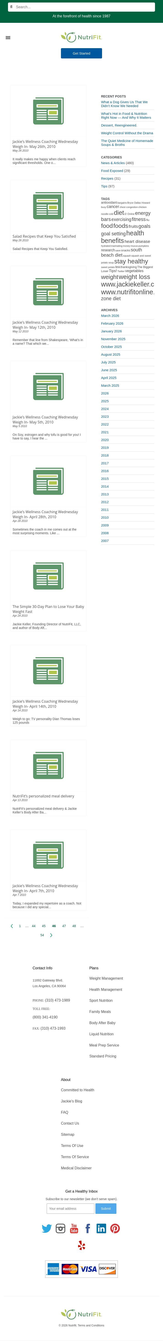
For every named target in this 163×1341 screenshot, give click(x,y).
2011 (105, 510)
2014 (105, 486)
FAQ (64, 1112)
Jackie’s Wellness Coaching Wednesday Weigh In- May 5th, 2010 (45, 420)
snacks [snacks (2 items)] (125, 250)
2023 (105, 416)
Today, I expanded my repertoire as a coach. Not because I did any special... (47, 905)
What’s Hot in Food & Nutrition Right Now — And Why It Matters (126, 115)
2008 (105, 533)
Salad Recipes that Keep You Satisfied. (40, 249)
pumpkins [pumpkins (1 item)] (143, 246)
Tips (104, 186)
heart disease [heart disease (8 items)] (137, 241)
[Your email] (71, 1208)
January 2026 (111, 331)
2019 (105, 448)
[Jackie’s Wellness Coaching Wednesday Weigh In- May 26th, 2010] (48, 111)
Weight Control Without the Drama (127, 133)
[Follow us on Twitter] (47, 1228)
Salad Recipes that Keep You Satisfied (44, 236)
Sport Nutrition (101, 1000)
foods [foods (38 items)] (120, 225)
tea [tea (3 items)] (117, 267)
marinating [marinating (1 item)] (116, 246)
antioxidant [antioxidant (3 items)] (109, 202)
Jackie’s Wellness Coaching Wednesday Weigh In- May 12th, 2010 (45, 325)
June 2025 (109, 370)
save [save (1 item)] (118, 250)
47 (64, 926)
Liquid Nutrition (101, 1034)
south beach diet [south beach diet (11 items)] (121, 252)
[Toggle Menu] (8, 32)
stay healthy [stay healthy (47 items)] (131, 261)
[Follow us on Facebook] (87, 1228)
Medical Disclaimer (76, 1168)
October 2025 (111, 347)
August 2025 (110, 354)
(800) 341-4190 (45, 1017)
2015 (105, 479)
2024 (105, 409)
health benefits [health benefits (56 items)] (122, 236)
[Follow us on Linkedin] (101, 1228)
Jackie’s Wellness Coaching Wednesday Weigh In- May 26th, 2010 (45, 144)
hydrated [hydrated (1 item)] (105, 246)
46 (54, 926)
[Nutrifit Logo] (81, 37)
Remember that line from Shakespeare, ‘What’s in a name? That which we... (48, 341)
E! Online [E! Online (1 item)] (129, 214)
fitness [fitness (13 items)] (139, 219)
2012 (105, 502)
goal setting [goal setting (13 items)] (113, 233)
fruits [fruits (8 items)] (133, 226)
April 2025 (109, 378)
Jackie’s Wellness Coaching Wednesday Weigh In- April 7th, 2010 (45, 888)
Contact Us (70, 1123)
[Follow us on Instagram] (60, 1228)
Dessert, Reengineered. (119, 125)
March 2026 (110, 316)
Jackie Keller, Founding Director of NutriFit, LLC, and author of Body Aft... (47, 626)
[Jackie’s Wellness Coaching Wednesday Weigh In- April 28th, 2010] (48, 481)
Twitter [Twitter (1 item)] (121, 271)
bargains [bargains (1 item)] (122, 202)
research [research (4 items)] (108, 250)
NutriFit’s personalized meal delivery (43, 796)
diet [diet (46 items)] (119, 212)
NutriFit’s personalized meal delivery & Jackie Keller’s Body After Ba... (45, 810)
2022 (105, 424)
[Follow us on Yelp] (81, 1245)
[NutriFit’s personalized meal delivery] (48, 765)
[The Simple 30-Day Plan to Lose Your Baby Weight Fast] (48, 576)
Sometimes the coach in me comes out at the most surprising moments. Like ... (44, 531)
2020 (105, 440)
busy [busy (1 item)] (103, 207)
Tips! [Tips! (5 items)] (113, 271)
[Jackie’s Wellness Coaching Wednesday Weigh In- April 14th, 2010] (48, 670)
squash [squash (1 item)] (127, 255)
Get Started (81, 53)
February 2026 (112, 323)
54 (42, 935)
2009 (105, 525)
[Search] (81, 7)
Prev (12, 926)
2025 (105, 401)
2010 (105, 517)
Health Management (105, 989)
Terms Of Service (75, 1157)
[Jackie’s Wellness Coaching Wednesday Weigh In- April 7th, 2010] (48, 855)
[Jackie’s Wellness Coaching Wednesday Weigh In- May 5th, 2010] (48, 386)
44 (34, 926)
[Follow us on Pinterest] (115, 1228)
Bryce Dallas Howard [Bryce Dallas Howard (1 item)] (138, 202)
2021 (105, 432)
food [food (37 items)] (107, 225)
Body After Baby (102, 1023)
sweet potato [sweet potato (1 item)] (108, 267)
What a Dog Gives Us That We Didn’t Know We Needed (124, 104)
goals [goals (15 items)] (144, 226)
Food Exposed (112, 171)
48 (74, 926)
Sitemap (67, 1134)
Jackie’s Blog (71, 1101)
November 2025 (113, 339)
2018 (105, 455)
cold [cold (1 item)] (111, 214)
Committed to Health (77, 1090)
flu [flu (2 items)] (148, 220)
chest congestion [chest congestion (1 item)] (129, 207)
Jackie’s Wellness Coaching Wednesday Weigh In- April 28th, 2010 (45, 514)
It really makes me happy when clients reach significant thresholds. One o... (44, 161)
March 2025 (110, 385)
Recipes (107, 178)
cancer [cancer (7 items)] (113, 206)
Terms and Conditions (91, 1325)
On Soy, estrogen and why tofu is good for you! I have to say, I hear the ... (47, 436)
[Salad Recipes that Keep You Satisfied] (48, 205)
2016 (105, 471)
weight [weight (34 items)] (109, 276)
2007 (105, 541)
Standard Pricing (102, 1056)
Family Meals (100, 1012)
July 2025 (108, 362)
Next (51, 935)
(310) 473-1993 (53, 1028)
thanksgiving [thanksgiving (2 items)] (129, 267)
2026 (105, 393)
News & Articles (113, 163)
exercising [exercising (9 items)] (121, 219)
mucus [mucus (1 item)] (134, 246)
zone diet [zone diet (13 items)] (111, 298)
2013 (105, 494)
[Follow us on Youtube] (74, 1228)
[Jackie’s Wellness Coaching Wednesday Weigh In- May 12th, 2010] (48, 291)
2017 (105, 463)
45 (44, 926)
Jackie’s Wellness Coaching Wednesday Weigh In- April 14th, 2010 (45, 704)
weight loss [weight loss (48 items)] (134, 276)
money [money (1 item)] (126, 246)
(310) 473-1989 (57, 1000)
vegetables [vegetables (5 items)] (134, 271)
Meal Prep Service (104, 1045)
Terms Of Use (72, 1146)
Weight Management (106, 978)
